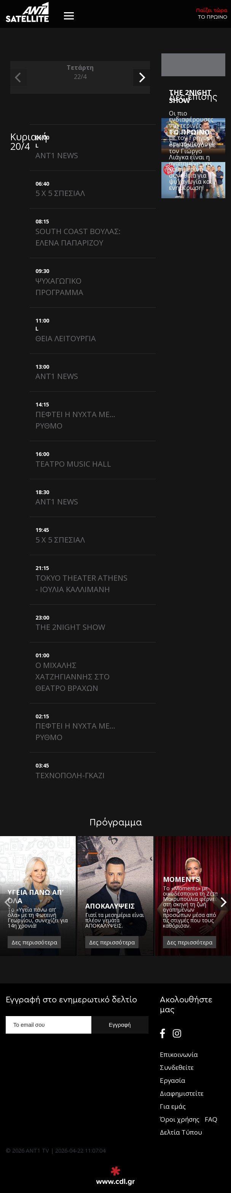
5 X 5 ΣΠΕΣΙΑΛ (60, 193)
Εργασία (172, 1080)
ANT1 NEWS (56, 155)
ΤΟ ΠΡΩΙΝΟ (211, 13)
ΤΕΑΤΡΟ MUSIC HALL (73, 464)
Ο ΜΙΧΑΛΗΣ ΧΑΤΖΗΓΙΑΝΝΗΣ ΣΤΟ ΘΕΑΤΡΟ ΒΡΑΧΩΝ (72, 676)
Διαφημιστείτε (182, 1093)
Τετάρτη (80, 72)
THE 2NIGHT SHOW (70, 627)
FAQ (211, 1119)
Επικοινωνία (179, 1054)
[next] (141, 77)
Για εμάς (173, 1106)
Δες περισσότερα (34, 942)
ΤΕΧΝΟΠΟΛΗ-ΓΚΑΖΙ (70, 775)
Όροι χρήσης (179, 1119)
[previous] (18, 77)
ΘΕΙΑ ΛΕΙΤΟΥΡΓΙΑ (65, 338)
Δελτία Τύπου (181, 1132)
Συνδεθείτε (177, 1067)
